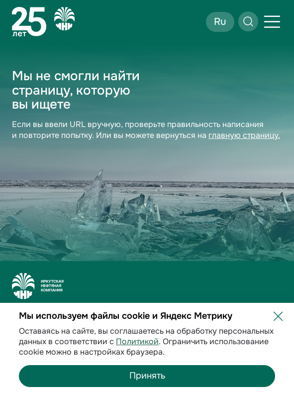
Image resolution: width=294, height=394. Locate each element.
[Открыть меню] (272, 22)
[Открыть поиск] (248, 21)
